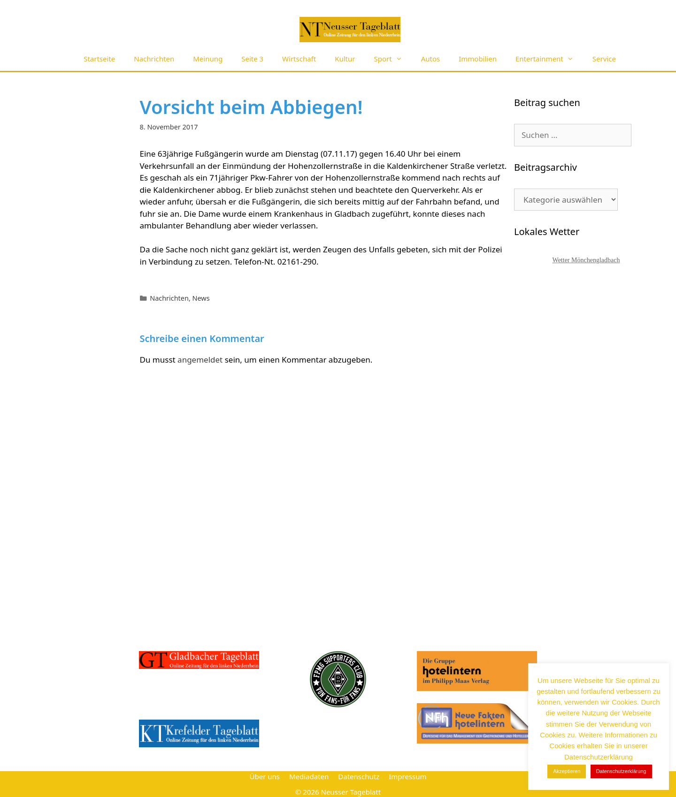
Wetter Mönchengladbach (586, 260)
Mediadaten (309, 776)
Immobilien (478, 58)
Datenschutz (358, 776)
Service (604, 58)
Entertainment (549, 59)
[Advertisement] (584, 448)
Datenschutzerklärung (621, 771)
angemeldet (200, 359)
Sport (393, 59)
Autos (430, 58)
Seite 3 (252, 58)
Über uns (264, 776)
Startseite (99, 58)
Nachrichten (154, 58)
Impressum (407, 776)
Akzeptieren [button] (566, 771)
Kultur (345, 58)
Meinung (208, 58)
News (201, 298)
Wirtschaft (299, 58)
